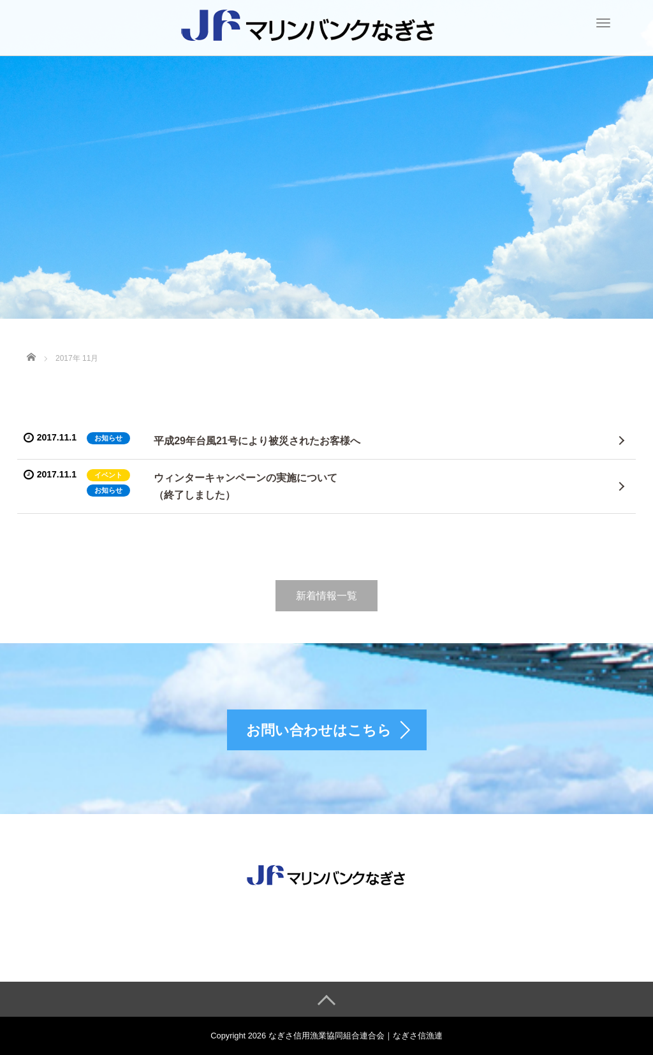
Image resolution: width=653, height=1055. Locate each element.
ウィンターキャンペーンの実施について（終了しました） (245, 486)
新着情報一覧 (326, 595)
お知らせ (108, 438)
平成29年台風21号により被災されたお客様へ (257, 440)
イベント (108, 475)
